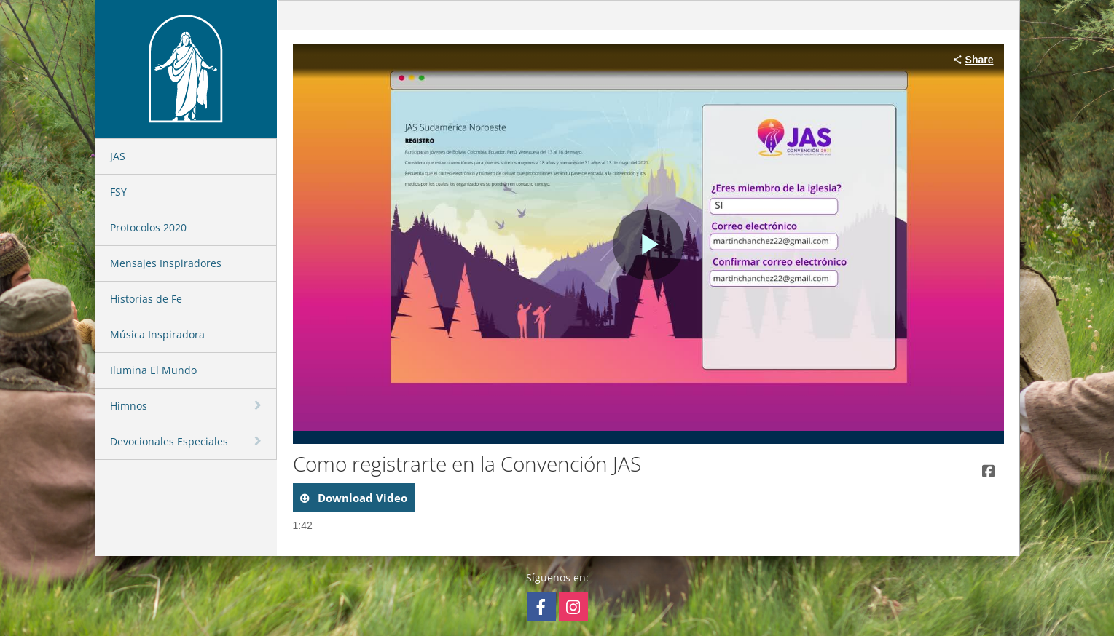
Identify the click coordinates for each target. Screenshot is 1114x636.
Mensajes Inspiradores (165, 263)
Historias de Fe (146, 299)
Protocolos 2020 (148, 227)
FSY (118, 192)
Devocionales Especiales (169, 441)
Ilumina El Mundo (153, 370)
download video (361, 497)
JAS (117, 156)
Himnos (128, 406)
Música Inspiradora (157, 334)
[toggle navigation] (259, 405)
